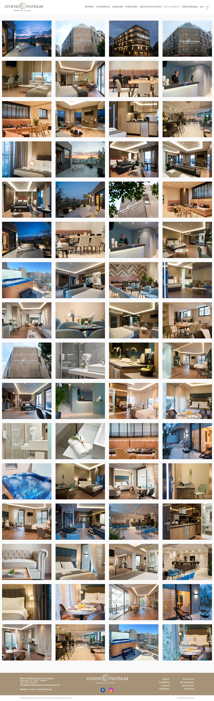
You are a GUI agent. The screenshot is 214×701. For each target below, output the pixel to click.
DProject (190, 698)
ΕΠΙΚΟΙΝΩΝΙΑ (190, 6)
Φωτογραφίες (187, 682)
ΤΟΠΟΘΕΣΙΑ (103, 6)
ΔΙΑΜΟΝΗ (117, 6)
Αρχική (166, 679)
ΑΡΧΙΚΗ (89, 6)
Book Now (189, 689)
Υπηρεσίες (164, 689)
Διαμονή (165, 685)
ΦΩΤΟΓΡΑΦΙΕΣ (172, 6)
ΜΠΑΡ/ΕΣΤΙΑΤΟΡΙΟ (151, 6)
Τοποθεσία (164, 682)
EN (201, 6)
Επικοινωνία (188, 685)
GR (207, 7)
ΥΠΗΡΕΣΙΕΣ (131, 6)
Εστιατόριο (188, 679)
